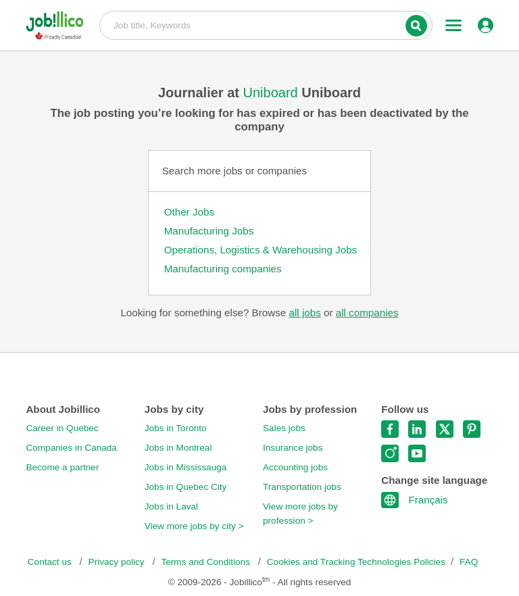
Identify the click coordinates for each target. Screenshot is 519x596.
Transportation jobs (302, 487)
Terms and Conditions (206, 562)
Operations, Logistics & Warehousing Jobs (260, 249)
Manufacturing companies (223, 268)
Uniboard (272, 92)
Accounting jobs (295, 467)
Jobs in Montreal (178, 448)
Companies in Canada (71, 448)
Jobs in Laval (171, 506)
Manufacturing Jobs (209, 231)
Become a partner (62, 467)
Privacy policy (118, 562)
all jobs (304, 312)
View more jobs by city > (194, 526)
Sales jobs (284, 428)
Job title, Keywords (265, 24)
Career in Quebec (62, 428)
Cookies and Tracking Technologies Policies (356, 562)
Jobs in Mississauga (186, 467)
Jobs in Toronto (176, 428)
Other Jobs (189, 212)
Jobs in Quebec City (186, 487)
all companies (367, 312)
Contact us (51, 562)
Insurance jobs (292, 448)
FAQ (469, 562)
